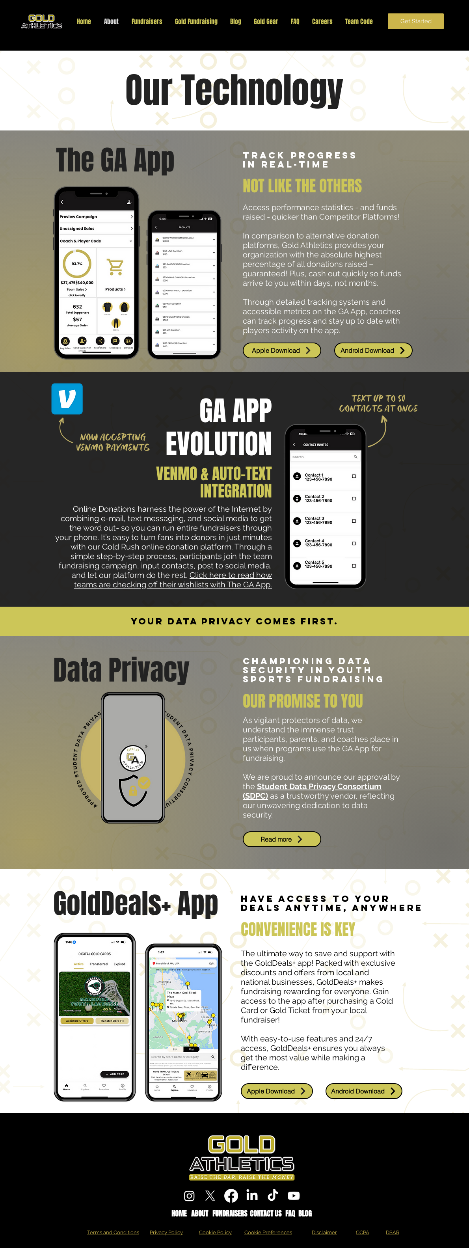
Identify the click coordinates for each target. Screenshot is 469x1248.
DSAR (392, 1232)
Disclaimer (324, 1232)
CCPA (362, 1232)
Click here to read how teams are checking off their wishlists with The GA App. (173, 579)
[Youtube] (294, 1196)
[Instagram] (189, 1196)
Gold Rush (121, 546)
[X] (210, 1196)
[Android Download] (373, 350)
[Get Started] (416, 21)
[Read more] (282, 839)
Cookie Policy (215, 1232)
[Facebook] (231, 1196)
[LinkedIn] (252, 1196)
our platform (121, 575)
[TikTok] (273, 1196)
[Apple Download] (282, 350)
